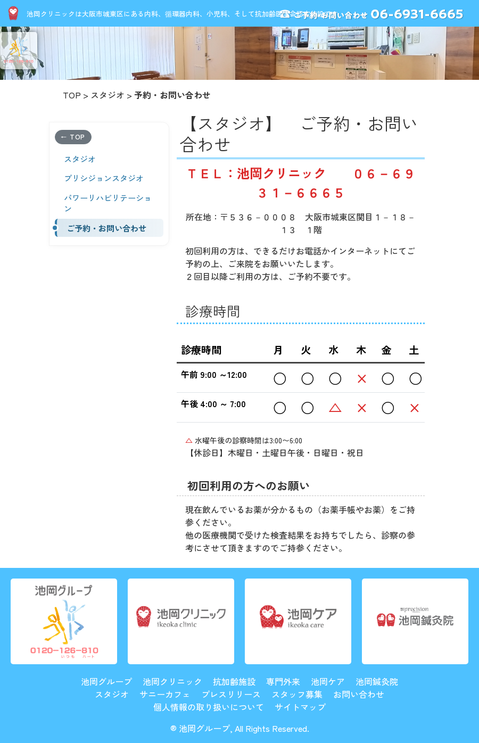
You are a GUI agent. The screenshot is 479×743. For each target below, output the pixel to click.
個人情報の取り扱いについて (208, 706)
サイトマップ (300, 706)
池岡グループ (106, 681)
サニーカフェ (165, 694)
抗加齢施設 (234, 681)
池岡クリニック (172, 681)
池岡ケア (328, 681)
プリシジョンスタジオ (104, 178)
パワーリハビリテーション (108, 203)
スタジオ (107, 94)
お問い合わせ (358, 694)
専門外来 (283, 681)
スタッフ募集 (297, 694)
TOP (72, 94)
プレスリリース (231, 694)
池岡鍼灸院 (377, 681)
